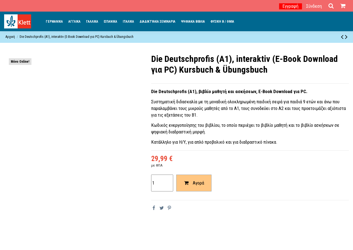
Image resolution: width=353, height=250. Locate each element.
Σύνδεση (314, 6)
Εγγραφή (290, 6)
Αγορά (193, 183)
